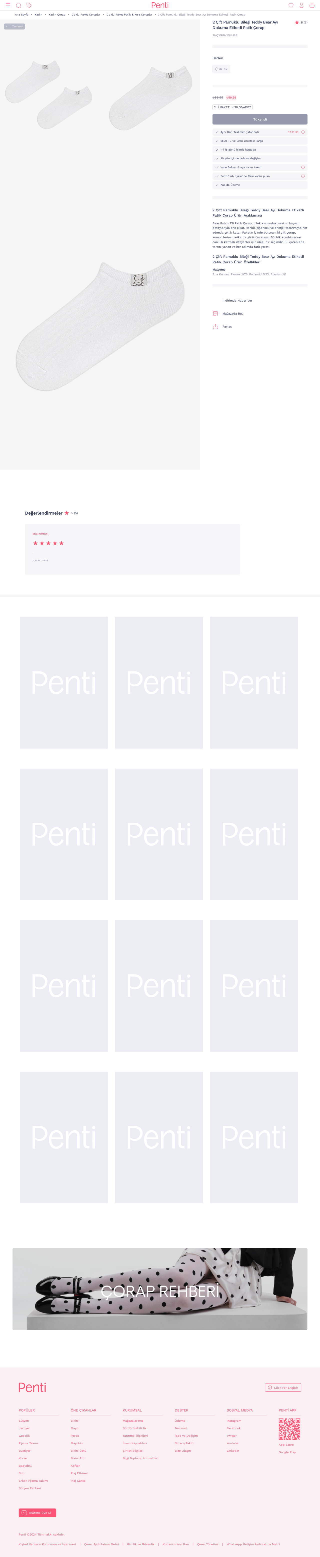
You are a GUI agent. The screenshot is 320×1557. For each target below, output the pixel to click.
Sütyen (24, 1420)
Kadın (38, 14)
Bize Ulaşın (183, 1450)
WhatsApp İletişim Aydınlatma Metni (253, 1544)
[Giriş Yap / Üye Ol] (301, 5)
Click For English (286, 1387)
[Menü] (8, 5)
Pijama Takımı (28, 1443)
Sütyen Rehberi (30, 1488)
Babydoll (25, 1465)
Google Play (287, 1452)
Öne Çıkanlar (83, 1410)
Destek (181, 1410)
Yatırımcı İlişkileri (135, 1435)
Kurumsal (132, 1410)
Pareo (75, 1435)
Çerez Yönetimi (207, 1544)
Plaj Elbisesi (79, 1473)
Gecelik (24, 1435)
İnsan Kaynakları (135, 1443)
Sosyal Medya (240, 1410)
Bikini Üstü (78, 1450)
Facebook (234, 1428)
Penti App (287, 1410)
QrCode (289, 1429)
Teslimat (181, 1428)
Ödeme (180, 1420)
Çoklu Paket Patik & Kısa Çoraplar (129, 14)
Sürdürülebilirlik (134, 1428)
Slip (21, 1473)
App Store (286, 1444)
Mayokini (77, 1443)
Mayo (74, 1428)
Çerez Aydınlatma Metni (101, 1544)
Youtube (232, 1443)
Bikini (74, 1420)
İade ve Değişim (186, 1435)
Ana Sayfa (21, 14)
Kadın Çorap (57, 14)
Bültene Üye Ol (40, 1512)
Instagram (234, 1420)
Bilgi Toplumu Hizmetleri (140, 1458)
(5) (304, 22)
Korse (23, 1458)
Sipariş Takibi (184, 1443)
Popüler (27, 1410)
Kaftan (75, 1465)
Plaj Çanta (78, 1480)
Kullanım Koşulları (176, 1544)
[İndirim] (29, 5)
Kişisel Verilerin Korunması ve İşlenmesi (47, 1544)
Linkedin (233, 1450)
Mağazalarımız (133, 1420)
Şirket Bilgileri (133, 1450)
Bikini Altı (77, 1458)
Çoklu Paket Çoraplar (86, 14)
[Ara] (19, 5)
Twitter (232, 1435)
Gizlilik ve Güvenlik (140, 1544)
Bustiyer (24, 1450)
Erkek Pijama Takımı (33, 1480)
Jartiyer (24, 1428)
